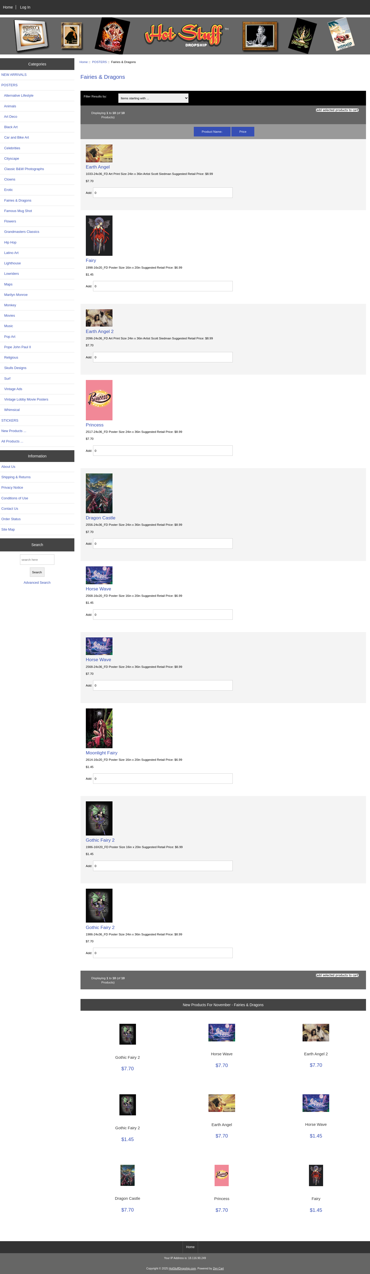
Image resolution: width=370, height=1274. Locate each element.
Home (8, 7)
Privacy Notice (12, 487)
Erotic (7, 190)
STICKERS (9, 420)
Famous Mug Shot (16, 211)
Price (242, 131)
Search (37, 545)
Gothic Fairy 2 (100, 840)
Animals (8, 106)
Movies (8, 315)
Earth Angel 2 (100, 331)
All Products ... (12, 441)
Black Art (9, 127)
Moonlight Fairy (102, 752)
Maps (7, 284)
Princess (95, 425)
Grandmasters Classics (20, 232)
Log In (25, 7)
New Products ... (13, 431)
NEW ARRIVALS (14, 75)
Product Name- (212, 131)
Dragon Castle (100, 517)
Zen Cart (218, 1268)
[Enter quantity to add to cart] (163, 192)
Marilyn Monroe (14, 295)
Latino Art (10, 253)
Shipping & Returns (16, 477)
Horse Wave (98, 588)
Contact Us (9, 509)
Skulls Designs (13, 368)
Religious (9, 357)
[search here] (37, 559)
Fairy (91, 260)
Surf (5, 379)
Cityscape (10, 158)
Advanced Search (37, 583)
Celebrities (10, 148)
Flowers (8, 221)
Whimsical (10, 410)
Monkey (8, 305)
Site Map (8, 529)
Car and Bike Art (15, 137)
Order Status (11, 519)
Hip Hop (9, 242)
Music (7, 326)
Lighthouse (11, 263)
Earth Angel (98, 167)
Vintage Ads (11, 389)
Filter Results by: (95, 96)
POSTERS (99, 62)
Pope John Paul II (16, 347)
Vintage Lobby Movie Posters (24, 399)
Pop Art (8, 337)
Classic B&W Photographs (22, 169)
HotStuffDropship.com (182, 1268)
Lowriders (10, 274)
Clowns (8, 179)
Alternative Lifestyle (17, 95)
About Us (8, 467)
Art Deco (9, 117)
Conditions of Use (14, 498)
